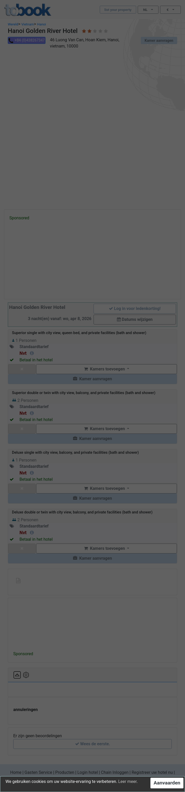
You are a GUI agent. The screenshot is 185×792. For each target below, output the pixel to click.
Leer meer (127, 781)
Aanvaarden (167, 783)
